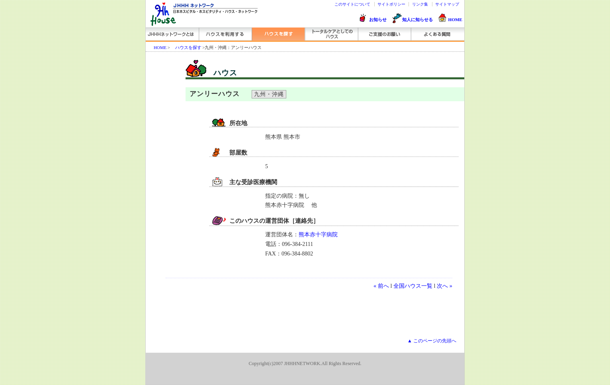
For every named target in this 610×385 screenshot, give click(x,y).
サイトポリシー (391, 4)
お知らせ (378, 19)
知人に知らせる (417, 19)
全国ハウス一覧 (412, 286)
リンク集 (420, 4)
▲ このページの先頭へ (431, 341)
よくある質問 (437, 34)
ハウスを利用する (225, 34)
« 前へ (381, 286)
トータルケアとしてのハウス (331, 34)
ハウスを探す (278, 34)
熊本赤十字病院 (318, 235)
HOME (455, 19)
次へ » (444, 286)
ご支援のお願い (384, 34)
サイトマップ (447, 4)
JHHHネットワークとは (172, 34)
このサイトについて (352, 4)
